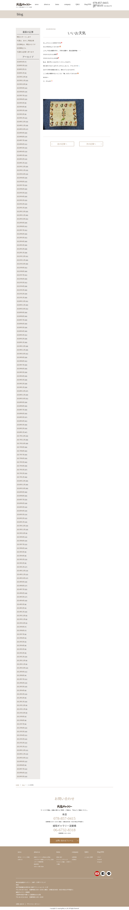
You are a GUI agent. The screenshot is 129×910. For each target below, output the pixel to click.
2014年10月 (21, 578)
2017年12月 (21, 436)
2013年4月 (20, 645)
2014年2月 (20, 608)
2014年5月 (20, 597)
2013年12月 (21, 615)
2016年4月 (20, 511)
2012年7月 (20, 679)
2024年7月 (20, 140)
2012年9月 (20, 671)
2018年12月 (21, 391)
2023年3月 (20, 200)
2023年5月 (20, 193)
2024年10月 (21, 129)
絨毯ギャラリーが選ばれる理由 (42, 857)
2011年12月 (21, 705)
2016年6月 (20, 503)
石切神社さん (21, 48)
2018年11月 (21, 395)
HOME (17, 785)
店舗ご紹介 (59, 857)
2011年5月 (20, 731)
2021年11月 (21, 260)
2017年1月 (20, 477)
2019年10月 (21, 353)
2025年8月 (20, 91)
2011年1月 (20, 746)
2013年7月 (20, 634)
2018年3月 (20, 425)
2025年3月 (20, 110)
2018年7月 (20, 410)
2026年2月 (20, 69)
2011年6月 (20, 728)
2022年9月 (20, 222)
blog (23, 785)
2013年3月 (20, 649)
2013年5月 (20, 642)
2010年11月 (21, 754)
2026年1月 (20, 73)
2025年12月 (21, 77)
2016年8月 (20, 496)
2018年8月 (20, 406)
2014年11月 (21, 574)
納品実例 (36, 864)
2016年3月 (20, 514)
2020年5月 (20, 327)
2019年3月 (20, 380)
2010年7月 (20, 769)
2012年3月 (20, 694)
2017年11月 (21, 440)
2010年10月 (21, 758)
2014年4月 (20, 600)
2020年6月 (20, 323)
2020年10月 (21, 309)
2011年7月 (20, 724)
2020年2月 (20, 338)
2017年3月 (20, 469)
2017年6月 (20, 458)
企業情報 (74, 857)
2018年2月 (20, 428)
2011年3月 (20, 739)
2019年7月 (20, 365)
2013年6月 (20, 638)
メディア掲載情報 (38, 862)
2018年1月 (20, 432)
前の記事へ (62, 143)
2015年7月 (20, 544)
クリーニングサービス (62, 859)
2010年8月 (20, 765)
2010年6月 (20, 772)
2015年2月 (20, 563)
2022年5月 (20, 237)
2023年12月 (21, 166)
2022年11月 (21, 215)
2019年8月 (20, 361)
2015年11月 (21, 529)
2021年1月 (20, 297)
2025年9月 (20, 88)
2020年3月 (20, 335)
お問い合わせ (20, 904)
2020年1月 (20, 342)
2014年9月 (20, 582)
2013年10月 (21, 623)
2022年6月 (20, 234)
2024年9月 (20, 133)
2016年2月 (20, 518)
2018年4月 (20, 421)
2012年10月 (21, 668)
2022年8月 (20, 226)
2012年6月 (20, 683)
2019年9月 (20, 357)
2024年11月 (21, 125)
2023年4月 (20, 196)
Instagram (99, 862)
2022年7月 (20, 230)
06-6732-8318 (23, 897)
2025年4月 (20, 107)
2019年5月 (20, 372)
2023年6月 (20, 189)
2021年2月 (20, 294)
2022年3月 (20, 245)
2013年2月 (20, 653)
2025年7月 (20, 95)
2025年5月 (20, 103)
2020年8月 (20, 316)
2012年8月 (20, 675)
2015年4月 (20, 556)
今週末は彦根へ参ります (25, 52)
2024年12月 (21, 121)
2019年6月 (20, 368)
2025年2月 (20, 114)
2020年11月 (21, 305)
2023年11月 (21, 170)
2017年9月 (20, 447)
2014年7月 (20, 589)
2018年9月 (20, 402)
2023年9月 (20, 178)
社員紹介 (74, 859)
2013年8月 (20, 630)
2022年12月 (21, 211)
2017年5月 (20, 462)
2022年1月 (20, 252)
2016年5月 (20, 507)
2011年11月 (21, 709)
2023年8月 (20, 181)
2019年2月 (20, 383)
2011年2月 (20, 743)
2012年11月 (21, 664)
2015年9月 (20, 537)
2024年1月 (20, 163)
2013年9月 (20, 627)
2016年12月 (21, 481)
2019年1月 (20, 387)
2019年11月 (21, 350)
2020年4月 (20, 331)
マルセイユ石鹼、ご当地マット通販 (64, 863)
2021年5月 (20, 282)
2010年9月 (20, 761)
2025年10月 (21, 84)
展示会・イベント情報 (23, 857)
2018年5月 (20, 417)
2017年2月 (20, 473)
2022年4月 (20, 241)
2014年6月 (20, 593)
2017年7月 (20, 454)
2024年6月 (20, 144)
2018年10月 (21, 398)
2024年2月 (20, 159)
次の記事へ (91, 143)
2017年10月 (21, 443)
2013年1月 (20, 656)
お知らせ (20, 859)
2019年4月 (20, 376)
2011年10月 (21, 713)
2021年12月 (21, 256)
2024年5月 (20, 148)
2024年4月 (20, 151)
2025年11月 (21, 80)
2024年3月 (20, 155)
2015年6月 (20, 548)
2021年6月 (20, 279)
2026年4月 (20, 62)
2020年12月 (21, 301)
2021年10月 (21, 264)
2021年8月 (20, 271)
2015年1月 (20, 567)
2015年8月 (20, 540)
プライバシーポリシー (33, 904)
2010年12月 (21, 750)
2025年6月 (20, 99)
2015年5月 (20, 552)
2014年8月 (20, 585)
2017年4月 (20, 466)
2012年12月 (21, 660)
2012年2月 (20, 698)
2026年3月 (20, 65)
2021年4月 (20, 286)
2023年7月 (20, 185)
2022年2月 (20, 249)
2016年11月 (21, 484)
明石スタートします (24, 37)
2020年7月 (20, 320)
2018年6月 (20, 413)
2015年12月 (21, 525)
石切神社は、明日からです (26, 44)
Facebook (99, 859)
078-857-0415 (100, 2)
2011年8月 (20, 720)
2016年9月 (20, 492)
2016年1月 (20, 522)
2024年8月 (20, 136)
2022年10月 (21, 219)
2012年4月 (20, 690)
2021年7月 (20, 275)
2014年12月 (21, 570)
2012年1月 (20, 701)
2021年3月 (20, 290)
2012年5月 (20, 686)
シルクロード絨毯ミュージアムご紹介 (44, 859)
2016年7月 (20, 499)
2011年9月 (20, 716)
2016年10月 (21, 488)
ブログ (99, 857)
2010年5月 (20, 776)
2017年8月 (20, 451)
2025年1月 (20, 118)
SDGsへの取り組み (39, 866)
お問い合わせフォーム (64, 841)
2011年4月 (20, 735)
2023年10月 (21, 174)
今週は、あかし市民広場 (25, 40)
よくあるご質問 (89, 857)
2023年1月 (20, 207)
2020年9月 (20, 312)
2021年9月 (20, 267)
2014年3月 (20, 604)
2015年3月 (20, 559)
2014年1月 (20, 612)
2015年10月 (21, 533)
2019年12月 (21, 346)
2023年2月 (20, 204)
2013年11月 (21, 619)
